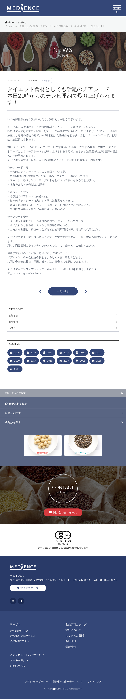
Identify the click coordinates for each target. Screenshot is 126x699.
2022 (82, 352)
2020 (17, 360)
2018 (49, 360)
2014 (17, 368)
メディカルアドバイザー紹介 (27, 654)
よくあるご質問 (74, 635)
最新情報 (70, 646)
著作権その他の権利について (68, 681)
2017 (66, 360)
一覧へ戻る (63, 291)
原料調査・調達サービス (22, 635)
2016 (82, 360)
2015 (99, 360)
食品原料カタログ (75, 624)
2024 (49, 352)
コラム (12, 328)
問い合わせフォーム (63, 512)
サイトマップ (94, 681)
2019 (33, 360)
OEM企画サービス (19, 640)
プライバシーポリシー (36, 681)
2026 (17, 352)
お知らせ (46, 80)
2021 (99, 352)
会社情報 (70, 641)
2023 (66, 352)
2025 (33, 352)
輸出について (73, 629)
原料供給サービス (19, 630)
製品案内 (13, 321)
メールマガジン (19, 660)
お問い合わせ (18, 665)
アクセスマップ (28, 587)
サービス (15, 624)
